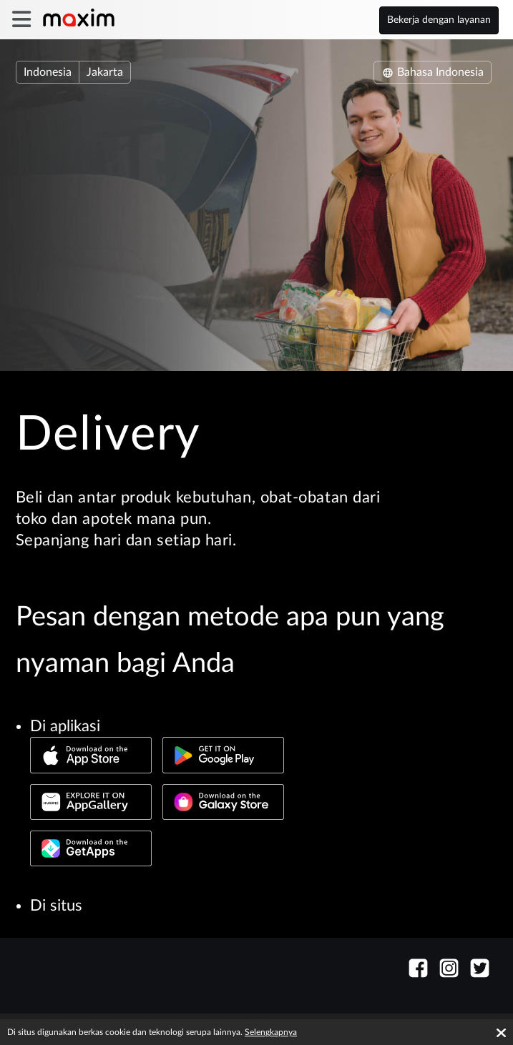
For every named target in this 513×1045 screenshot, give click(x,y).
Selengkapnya (271, 1032)
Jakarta (105, 72)
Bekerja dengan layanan (439, 20)
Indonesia (48, 72)
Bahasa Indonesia (432, 72)
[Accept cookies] (501, 1033)
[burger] (21, 20)
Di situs (56, 905)
